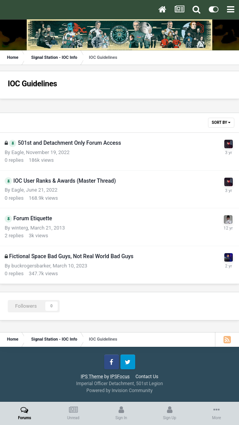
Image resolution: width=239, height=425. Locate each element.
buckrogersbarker (30, 266)
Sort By (221, 122)
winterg (19, 228)
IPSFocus (119, 376)
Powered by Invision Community (119, 390)
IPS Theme (92, 376)
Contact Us (147, 376)
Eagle (17, 152)
